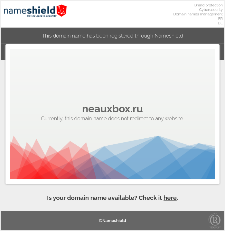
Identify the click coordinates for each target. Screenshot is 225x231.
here (170, 197)
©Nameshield (112, 220)
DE (220, 23)
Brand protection (208, 5)
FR (220, 18)
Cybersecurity (211, 9)
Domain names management (198, 14)
